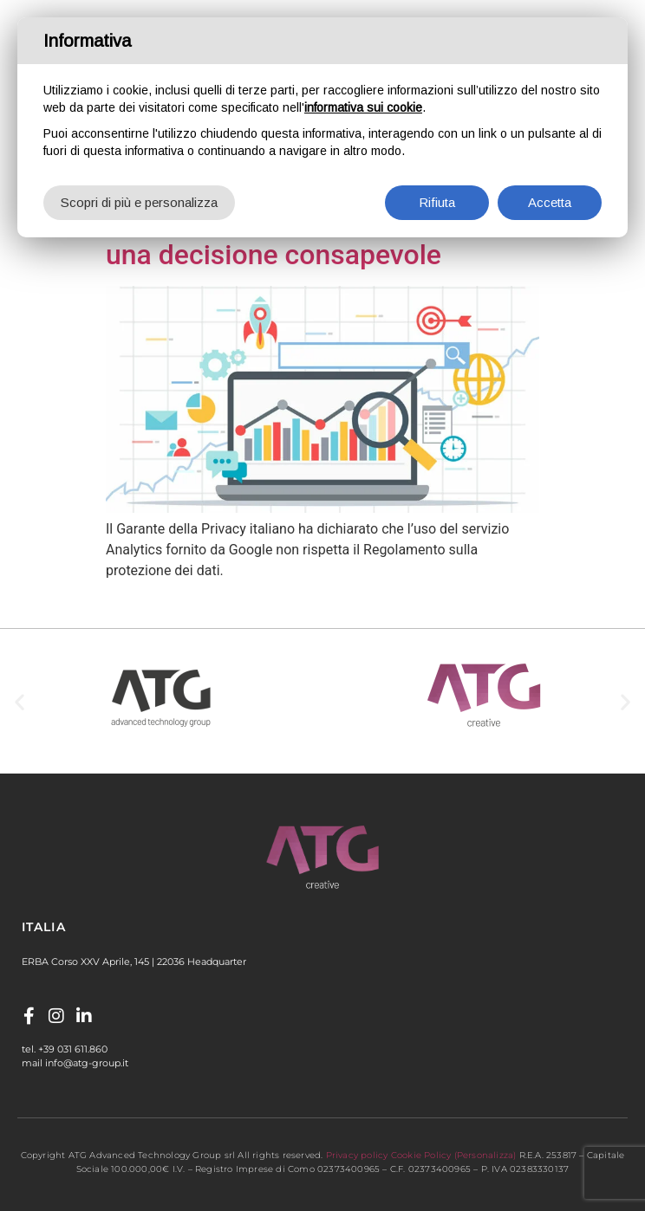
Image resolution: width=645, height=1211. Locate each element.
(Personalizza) (485, 1155)
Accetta (549, 202)
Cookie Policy (421, 1155)
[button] (19, 701)
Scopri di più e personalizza (139, 202)
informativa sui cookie (363, 107)
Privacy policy (357, 1155)
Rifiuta (437, 202)
